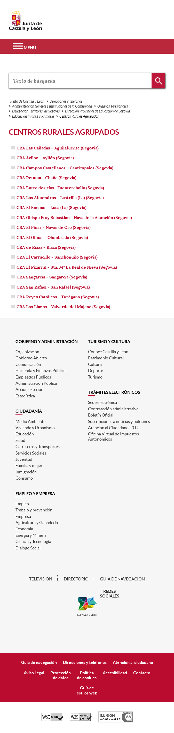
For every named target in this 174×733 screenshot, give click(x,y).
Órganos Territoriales (112, 106)
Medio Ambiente (30, 421)
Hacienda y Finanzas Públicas (41, 370)
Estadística (25, 396)
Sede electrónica (102, 402)
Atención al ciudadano (133, 662)
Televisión (40, 579)
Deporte (95, 370)
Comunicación (28, 364)
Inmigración (26, 472)
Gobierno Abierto (31, 358)
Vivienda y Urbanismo (35, 427)
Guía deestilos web (87, 690)
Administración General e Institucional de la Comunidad (52, 106)
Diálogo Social (28, 548)
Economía (24, 528)
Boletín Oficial (100, 415)
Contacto (141, 672)
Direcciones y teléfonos (66, 101)
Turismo (95, 377)
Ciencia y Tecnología (33, 541)
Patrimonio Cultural (106, 358)
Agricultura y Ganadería (36, 522)
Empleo (22, 503)
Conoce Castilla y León (108, 351)
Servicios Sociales (30, 453)
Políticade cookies (87, 675)
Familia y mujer (28, 465)
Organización (27, 351)
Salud (20, 440)
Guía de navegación (122, 579)
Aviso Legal (34, 672)
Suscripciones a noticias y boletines (119, 421)
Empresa (23, 516)
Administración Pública (36, 383)
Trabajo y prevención (33, 510)
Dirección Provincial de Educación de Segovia (97, 111)
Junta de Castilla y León (27, 101)
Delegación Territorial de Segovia (36, 111)
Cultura (95, 364)
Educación (24, 434)
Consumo (24, 478)
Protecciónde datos (60, 675)
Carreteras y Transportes (37, 446)
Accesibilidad (115, 672)
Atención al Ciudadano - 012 (113, 427)
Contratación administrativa (113, 408)
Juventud (23, 459)
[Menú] (24, 46)
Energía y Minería (30, 535)
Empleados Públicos (33, 377)
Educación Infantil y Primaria (33, 116)
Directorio (76, 579)
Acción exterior (29, 389)
